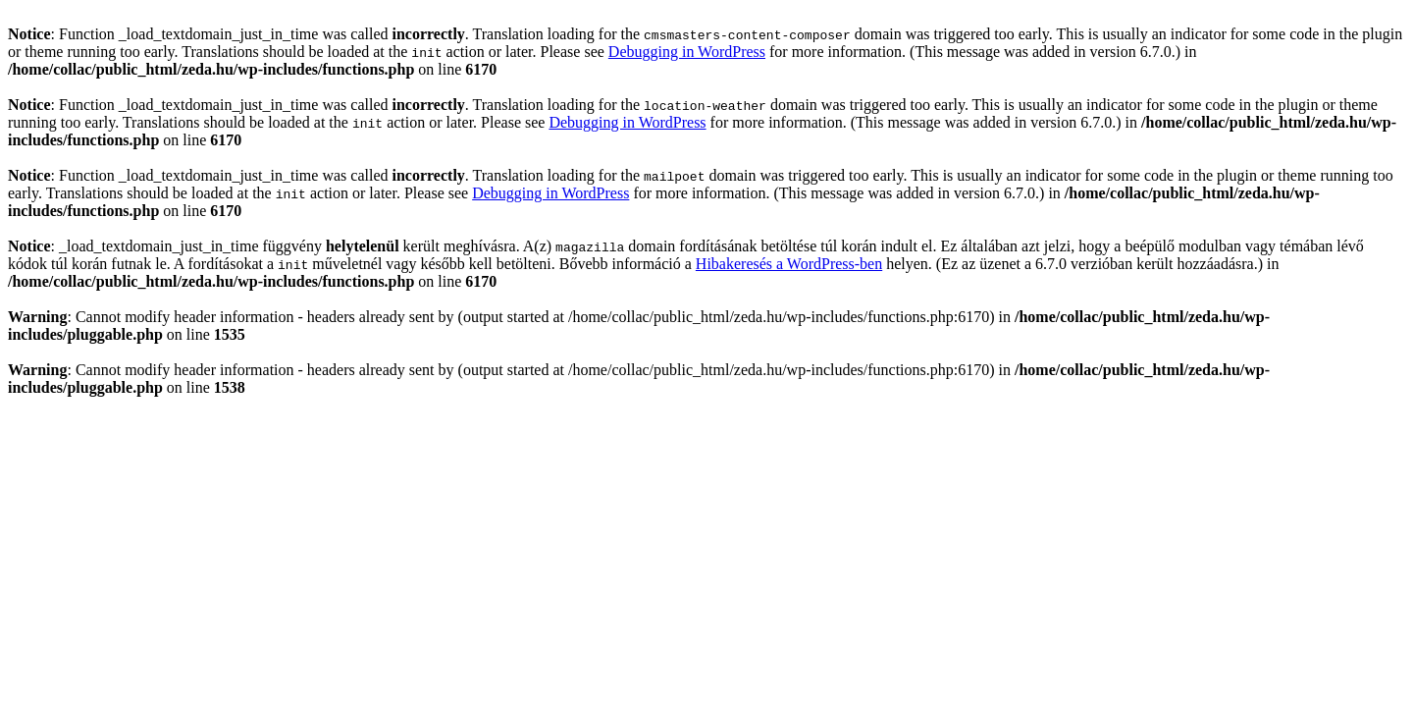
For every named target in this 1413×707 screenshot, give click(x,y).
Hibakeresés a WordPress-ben (789, 263)
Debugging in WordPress (686, 51)
